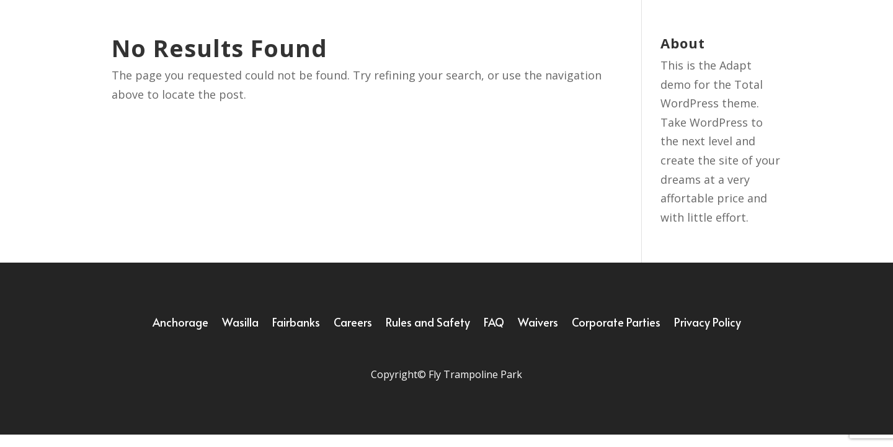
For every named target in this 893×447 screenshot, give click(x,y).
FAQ (494, 324)
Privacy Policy (707, 324)
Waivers (538, 324)
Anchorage (180, 324)
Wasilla (240, 324)
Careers (353, 324)
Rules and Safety (428, 324)
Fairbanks (296, 324)
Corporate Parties (616, 324)
